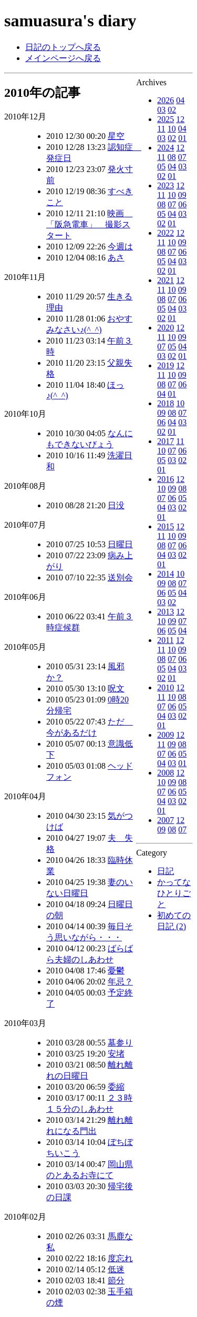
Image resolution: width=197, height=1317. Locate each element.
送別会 (120, 577)
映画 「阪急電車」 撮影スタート (89, 224)
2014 (165, 573)
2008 (165, 772)
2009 (165, 734)
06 (182, 204)
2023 (165, 185)
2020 (165, 327)
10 (172, 128)
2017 (165, 441)
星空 (116, 136)
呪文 (116, 688)
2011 (165, 640)
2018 (165, 403)
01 (182, 138)
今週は (120, 246)
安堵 (116, 1053)
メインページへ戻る (63, 58)
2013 (165, 611)
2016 (165, 479)
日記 (165, 871)
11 (161, 128)
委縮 (116, 1086)
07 (182, 157)
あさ (116, 257)
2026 (165, 100)
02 (172, 109)
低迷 (116, 1269)
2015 (165, 526)
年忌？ (120, 981)
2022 (165, 232)
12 (180, 119)
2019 (165, 365)
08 (172, 157)
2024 (165, 147)
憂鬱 (116, 970)
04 (180, 100)
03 (161, 109)
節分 (116, 1280)
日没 (116, 505)
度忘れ (120, 1258)
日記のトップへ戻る (63, 47)
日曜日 (120, 544)
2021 (165, 280)
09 (182, 194)
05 (161, 166)
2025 (165, 119)
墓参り (120, 1042)
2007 (165, 820)
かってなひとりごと (174, 893)
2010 (165, 687)
